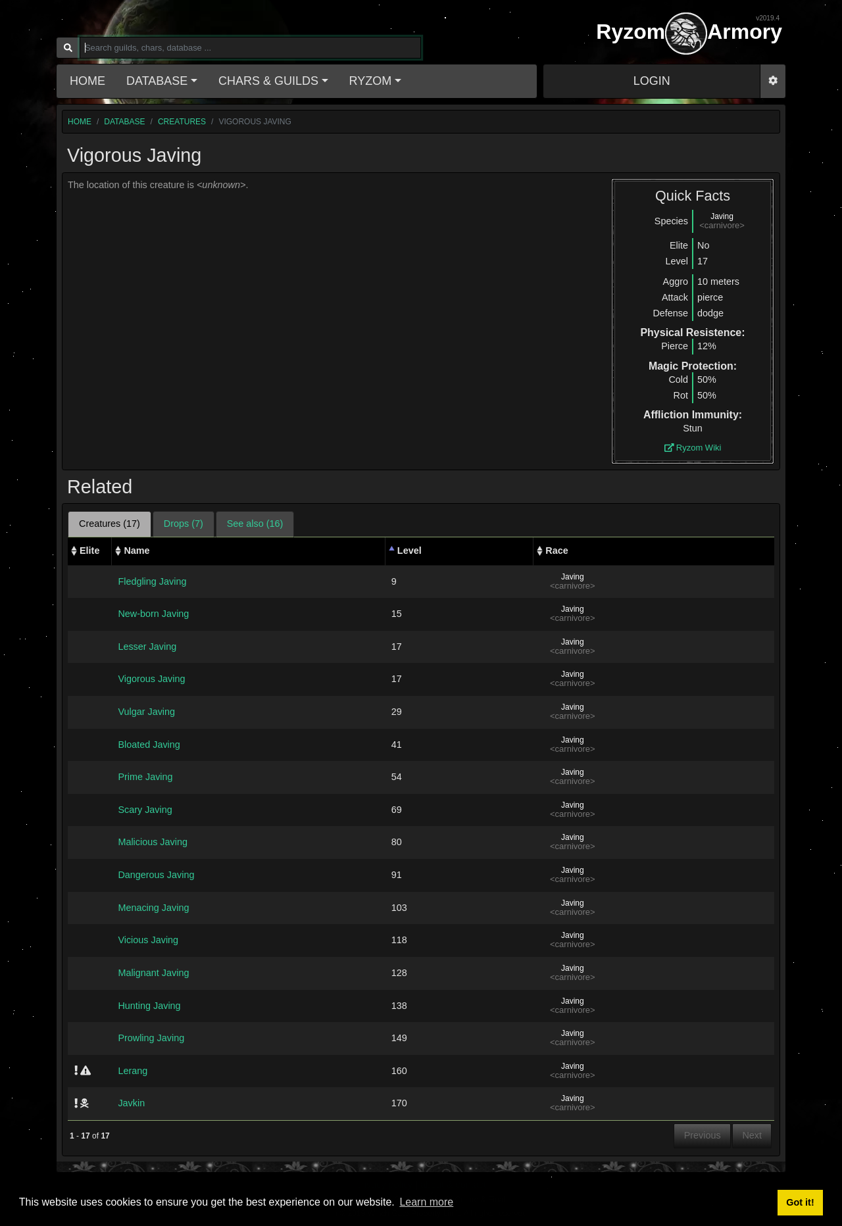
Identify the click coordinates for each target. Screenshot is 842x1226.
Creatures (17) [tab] (109, 523)
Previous (702, 1135)
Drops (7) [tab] (183, 523)
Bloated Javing (149, 744)
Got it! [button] (800, 1202)
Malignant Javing (153, 973)
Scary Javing (145, 809)
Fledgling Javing (152, 581)
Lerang (132, 1071)
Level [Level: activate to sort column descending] (409, 550)
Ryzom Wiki (693, 448)
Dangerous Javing (156, 875)
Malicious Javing (152, 842)
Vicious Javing (148, 940)
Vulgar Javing (146, 711)
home (79, 121)
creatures (182, 121)
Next (752, 1135)
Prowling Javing (151, 1038)
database (124, 121)
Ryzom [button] (370, 80)
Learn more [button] (426, 1202)
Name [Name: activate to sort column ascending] (136, 550)
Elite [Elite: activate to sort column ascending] (89, 550)
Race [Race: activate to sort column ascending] (556, 550)
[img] (76, 1070)
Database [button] (156, 80)
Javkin (131, 1103)
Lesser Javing (147, 646)
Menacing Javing (153, 907)
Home (87, 80)
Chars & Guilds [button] (268, 80)
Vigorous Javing (151, 679)
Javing (721, 216)
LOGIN (651, 80)
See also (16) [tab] (255, 523)
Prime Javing (145, 777)
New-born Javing (153, 613)
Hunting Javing (149, 1005)
